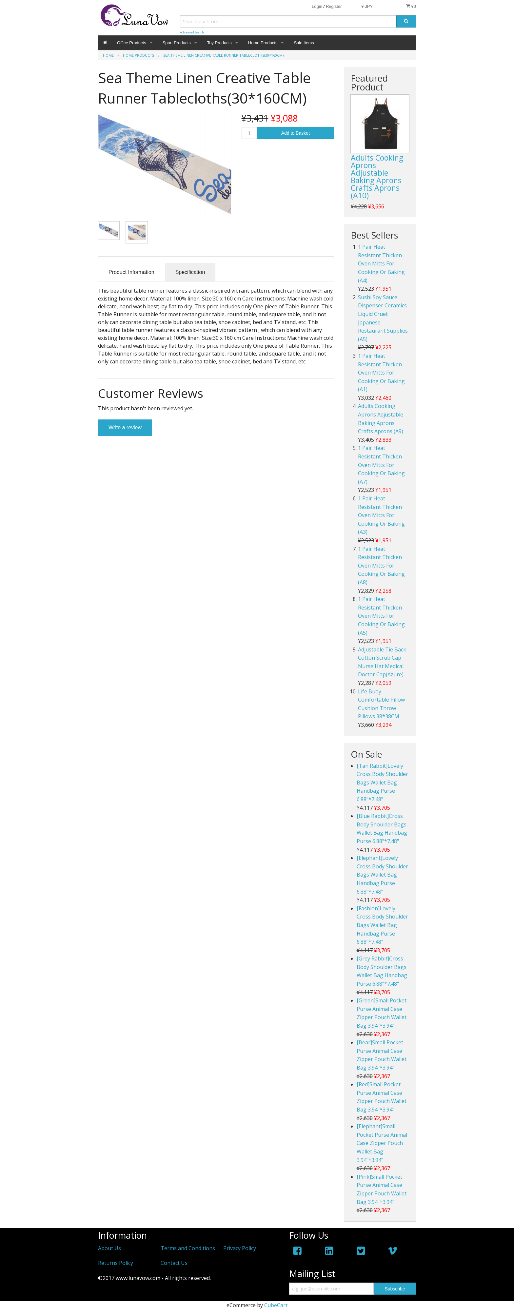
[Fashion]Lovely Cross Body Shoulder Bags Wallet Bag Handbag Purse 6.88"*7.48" (382, 925)
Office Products (131, 42)
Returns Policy (115, 1263)
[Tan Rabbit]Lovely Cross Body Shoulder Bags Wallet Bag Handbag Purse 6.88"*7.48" (382, 782)
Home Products (263, 42)
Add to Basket (295, 133)
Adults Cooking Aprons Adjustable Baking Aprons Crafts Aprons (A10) (377, 176)
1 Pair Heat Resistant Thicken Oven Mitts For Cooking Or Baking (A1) (381, 372)
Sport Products (177, 42)
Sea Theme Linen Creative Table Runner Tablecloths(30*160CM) (223, 55)
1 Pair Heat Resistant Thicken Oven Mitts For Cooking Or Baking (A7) (381, 464)
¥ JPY (367, 6)
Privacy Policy (239, 1248)
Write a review (125, 427)
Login (317, 6)
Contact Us (174, 1263)
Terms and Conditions (188, 1248)
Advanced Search (192, 32)
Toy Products (219, 42)
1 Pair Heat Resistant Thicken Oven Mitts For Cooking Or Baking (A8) (381, 565)
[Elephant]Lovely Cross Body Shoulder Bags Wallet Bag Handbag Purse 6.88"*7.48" (382, 874)
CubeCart (275, 1305)
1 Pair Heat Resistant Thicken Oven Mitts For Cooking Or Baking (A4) (381, 263)
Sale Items (304, 42)
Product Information (131, 272)
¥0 (411, 6)
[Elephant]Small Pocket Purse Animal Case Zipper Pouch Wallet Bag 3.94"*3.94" (382, 1143)
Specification (190, 272)
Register (334, 6)
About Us (109, 1248)
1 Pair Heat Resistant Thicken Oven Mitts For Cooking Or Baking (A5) (381, 615)
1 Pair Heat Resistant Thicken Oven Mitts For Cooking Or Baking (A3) (381, 515)
